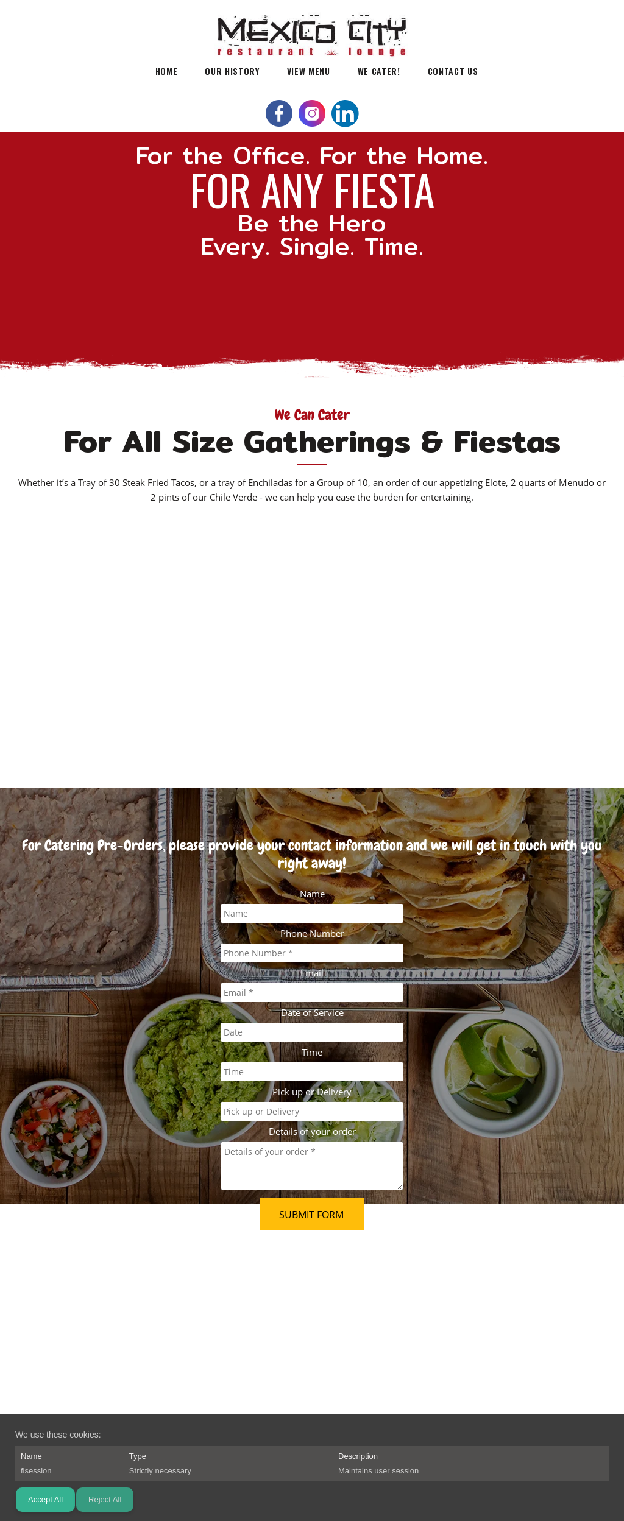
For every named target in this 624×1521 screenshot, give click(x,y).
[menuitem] (166, 70)
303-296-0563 (126, 1280)
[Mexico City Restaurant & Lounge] (312, 27)
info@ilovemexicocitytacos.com (125, 1294)
